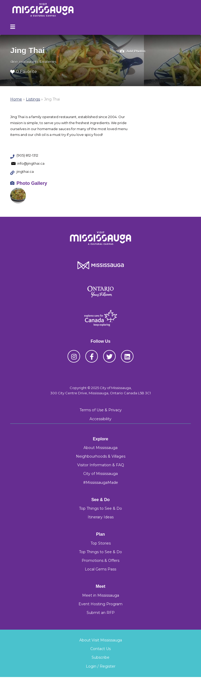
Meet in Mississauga (100, 595)
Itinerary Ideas (101, 517)
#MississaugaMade (100, 482)
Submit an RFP (101, 612)
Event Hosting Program (100, 604)
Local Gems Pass (100, 569)
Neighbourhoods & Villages (100, 456)
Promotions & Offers (100, 560)
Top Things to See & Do (100, 508)
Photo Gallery (31, 183)
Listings (33, 99)
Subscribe (100, 657)
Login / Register (100, 666)
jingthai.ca (25, 171)
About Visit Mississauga (100, 640)
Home (16, 99)
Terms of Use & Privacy (101, 410)
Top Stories (101, 543)
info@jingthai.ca (30, 163)
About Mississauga (100, 447)
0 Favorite (23, 71)
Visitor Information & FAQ (100, 465)
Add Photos (133, 51)
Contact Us (100, 648)
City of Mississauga (100, 473)
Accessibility (100, 419)
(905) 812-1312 (27, 155)
